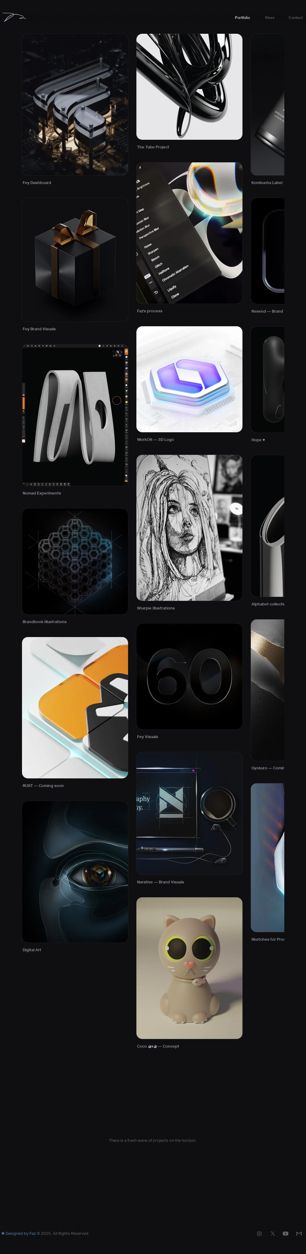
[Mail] (299, 1234)
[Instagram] (259, 1234)
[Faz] (14, 17)
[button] (269, 18)
